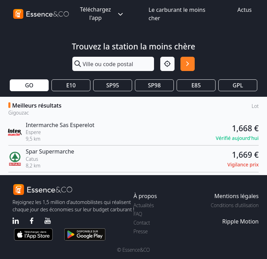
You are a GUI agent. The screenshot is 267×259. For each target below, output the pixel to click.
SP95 (112, 85)
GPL (238, 85)
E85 (196, 85)
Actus (244, 10)
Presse (141, 231)
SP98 (154, 85)
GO (29, 85)
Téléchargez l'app (102, 14)
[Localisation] (167, 64)
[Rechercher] (187, 64)
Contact (142, 222)
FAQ (138, 214)
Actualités (144, 205)
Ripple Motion (240, 221)
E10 (70, 85)
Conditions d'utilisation (235, 205)
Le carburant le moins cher (176, 14)
